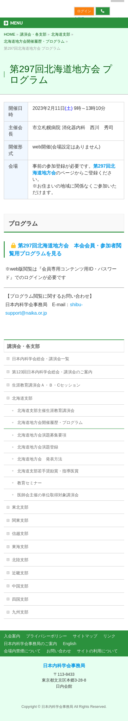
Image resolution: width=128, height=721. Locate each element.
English (69, 643)
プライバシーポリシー (46, 636)
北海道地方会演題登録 (37, 447)
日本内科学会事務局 (64, 665)
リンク (109, 636)
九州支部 (20, 612)
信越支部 (20, 533)
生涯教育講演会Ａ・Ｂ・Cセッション (46, 385)
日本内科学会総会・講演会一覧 (40, 358)
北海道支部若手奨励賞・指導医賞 (48, 471)
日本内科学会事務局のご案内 (30, 643)
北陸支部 (20, 559)
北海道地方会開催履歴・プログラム (50, 422)
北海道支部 (22, 398)
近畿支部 (20, 573)
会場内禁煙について (22, 651)
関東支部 (20, 520)
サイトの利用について (97, 651)
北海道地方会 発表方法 (39, 459)
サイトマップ (85, 636)
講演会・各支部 (23, 346)
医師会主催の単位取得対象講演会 (48, 495)
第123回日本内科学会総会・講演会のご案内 (52, 372)
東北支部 (20, 507)
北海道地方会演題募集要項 (41, 435)
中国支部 (20, 586)
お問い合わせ (58, 651)
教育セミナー (29, 483)
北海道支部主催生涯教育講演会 (46, 410)
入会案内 (12, 636)
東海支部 (20, 546)
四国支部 (20, 599)
